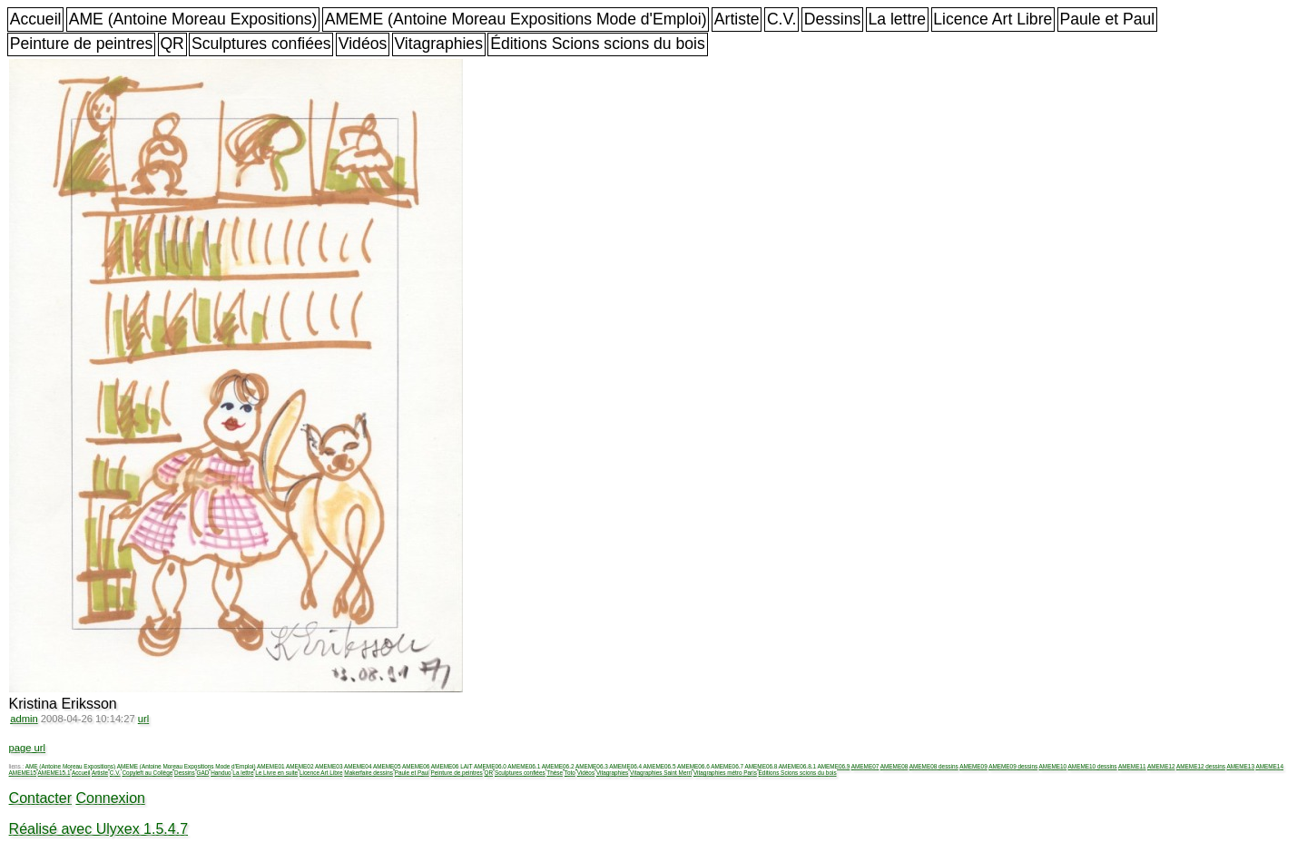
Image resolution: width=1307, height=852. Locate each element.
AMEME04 (358, 766)
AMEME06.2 (558, 766)
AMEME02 (300, 766)
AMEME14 (1269, 766)
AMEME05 (387, 766)
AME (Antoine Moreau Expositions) (193, 19)
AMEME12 (1161, 766)
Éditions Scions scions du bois (597, 43)
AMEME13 (1240, 766)
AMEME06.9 (833, 766)
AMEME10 (1053, 766)
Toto (570, 772)
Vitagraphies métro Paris (725, 772)
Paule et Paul (1107, 19)
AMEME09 (973, 766)
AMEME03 (329, 766)
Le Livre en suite (276, 772)
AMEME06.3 (591, 766)
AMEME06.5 (660, 766)
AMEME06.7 (727, 766)
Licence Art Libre (992, 19)
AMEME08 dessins (933, 766)
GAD (203, 772)
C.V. (782, 19)
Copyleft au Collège (147, 772)
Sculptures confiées (261, 43)
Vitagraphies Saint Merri (661, 772)
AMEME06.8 (761, 766)
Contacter (40, 798)
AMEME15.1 (54, 772)
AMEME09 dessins (1012, 766)
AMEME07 (865, 766)
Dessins (832, 19)
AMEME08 (894, 766)
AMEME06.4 (625, 766)
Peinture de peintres (81, 43)
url (143, 718)
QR (171, 43)
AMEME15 (23, 772)
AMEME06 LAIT (452, 766)
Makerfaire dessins (368, 772)
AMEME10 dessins (1092, 766)
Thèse (554, 772)
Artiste (737, 19)
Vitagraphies (438, 43)
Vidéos (363, 43)
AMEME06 (416, 766)
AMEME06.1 (523, 766)
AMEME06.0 (490, 766)
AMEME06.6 (693, 766)
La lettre (897, 19)
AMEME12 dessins (1200, 766)
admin (23, 718)
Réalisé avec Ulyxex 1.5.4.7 (98, 829)
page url (27, 747)
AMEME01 (271, 766)
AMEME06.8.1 (797, 766)
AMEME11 (1132, 766)
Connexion (110, 798)
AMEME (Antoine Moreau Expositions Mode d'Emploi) (516, 19)
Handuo (221, 772)
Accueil (36, 19)
